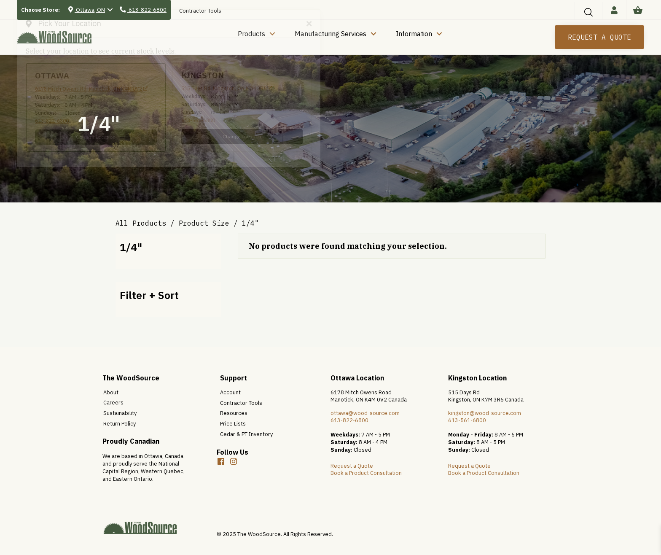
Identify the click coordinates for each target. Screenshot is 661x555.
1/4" (131, 247)
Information (414, 34)
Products (251, 34)
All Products (141, 223)
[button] (233, 461)
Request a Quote (351, 465)
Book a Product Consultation (366, 473)
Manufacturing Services (330, 34)
